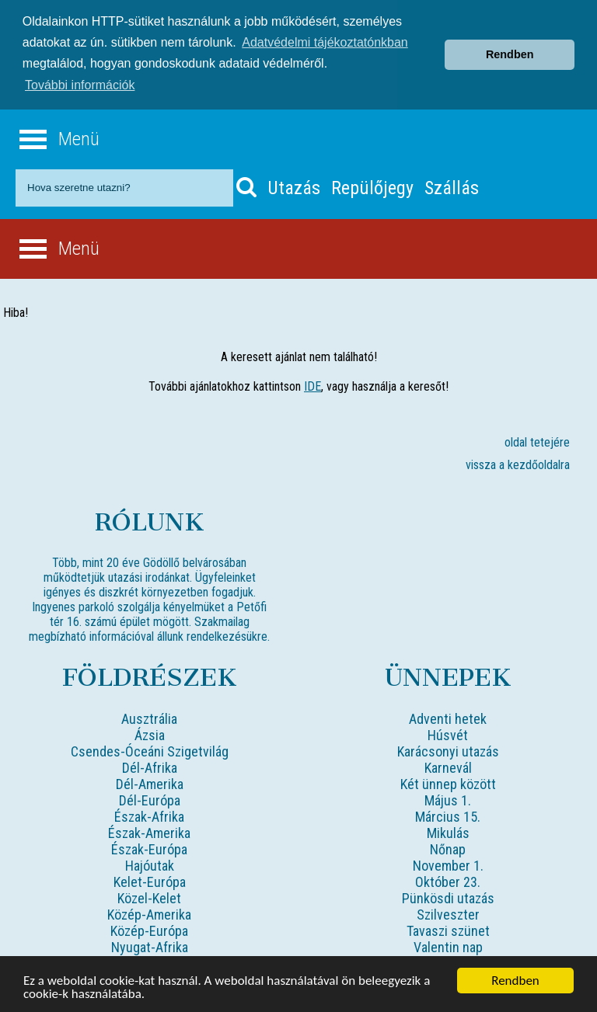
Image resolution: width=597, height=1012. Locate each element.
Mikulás (448, 831)
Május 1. (447, 799)
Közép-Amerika (149, 913)
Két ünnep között (448, 782)
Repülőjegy (372, 186)
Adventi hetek (448, 717)
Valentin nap (448, 945)
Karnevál (448, 766)
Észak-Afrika (149, 815)
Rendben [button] (510, 54)
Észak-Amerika (149, 831)
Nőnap (448, 848)
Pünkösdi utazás (448, 897)
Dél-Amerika (149, 782)
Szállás (451, 186)
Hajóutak (149, 864)
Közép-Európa (149, 929)
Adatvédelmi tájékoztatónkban (324, 42)
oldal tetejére (537, 440)
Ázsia (149, 733)
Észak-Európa (149, 848)
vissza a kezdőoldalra (518, 463)
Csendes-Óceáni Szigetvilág (150, 750)
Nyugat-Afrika (149, 945)
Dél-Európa (149, 799)
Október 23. (447, 880)
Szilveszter (448, 913)
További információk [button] (79, 85)
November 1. (448, 864)
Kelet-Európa (149, 880)
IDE (312, 384)
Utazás (293, 186)
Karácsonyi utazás (448, 750)
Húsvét (448, 733)
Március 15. (447, 815)
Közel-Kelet (149, 897)
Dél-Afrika (149, 766)
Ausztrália (149, 717)
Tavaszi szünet (448, 929)
